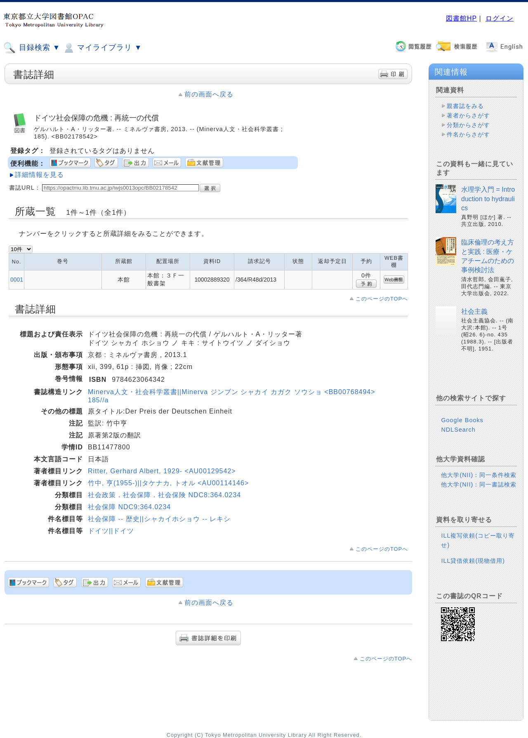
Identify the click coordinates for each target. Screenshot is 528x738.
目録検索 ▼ (31, 48)
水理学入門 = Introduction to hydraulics (488, 199)
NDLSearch (458, 429)
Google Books (462, 420)
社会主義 (474, 311)
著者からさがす (468, 115)
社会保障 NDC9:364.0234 (129, 506)
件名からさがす (468, 134)
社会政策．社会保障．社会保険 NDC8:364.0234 (164, 494)
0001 (16, 279)
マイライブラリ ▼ (102, 48)
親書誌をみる (465, 106)
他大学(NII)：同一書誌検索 (478, 484)
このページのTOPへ (382, 299)
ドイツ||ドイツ (111, 530)
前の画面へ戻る (208, 94)
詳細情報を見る (39, 174)
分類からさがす (468, 125)
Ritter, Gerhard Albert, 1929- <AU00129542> (162, 471)
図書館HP (461, 18)
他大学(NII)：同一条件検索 (478, 475)
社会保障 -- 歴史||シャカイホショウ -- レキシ (159, 518)
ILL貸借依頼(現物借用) (473, 560)
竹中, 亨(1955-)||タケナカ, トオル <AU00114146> (168, 483)
